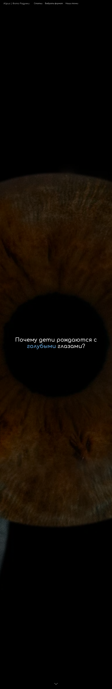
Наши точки (72, 3)
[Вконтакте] (106, 3)
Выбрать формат (54, 3)
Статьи (38, 3)
